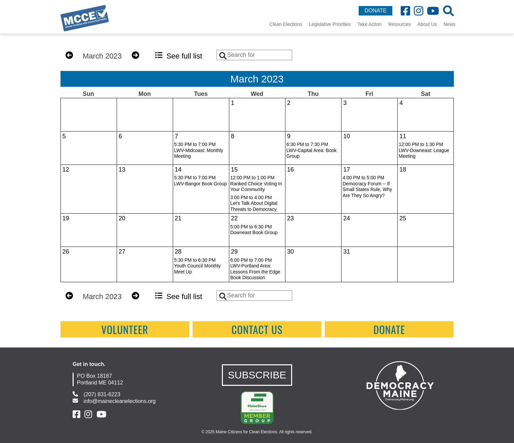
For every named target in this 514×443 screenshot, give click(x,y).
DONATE (375, 10)
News (449, 24)
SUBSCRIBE (257, 374)
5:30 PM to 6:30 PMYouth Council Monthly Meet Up (197, 265)
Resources (399, 24)
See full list (178, 56)
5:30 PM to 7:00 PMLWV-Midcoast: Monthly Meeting (198, 150)
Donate (389, 329)
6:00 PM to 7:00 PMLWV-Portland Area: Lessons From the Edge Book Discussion (255, 269)
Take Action (369, 24)
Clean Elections (286, 24)
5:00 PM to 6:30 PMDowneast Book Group (254, 229)
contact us (256, 329)
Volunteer (124, 329)
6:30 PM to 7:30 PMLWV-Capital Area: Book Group (311, 150)
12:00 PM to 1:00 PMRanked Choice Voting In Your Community (256, 183)
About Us (427, 24)
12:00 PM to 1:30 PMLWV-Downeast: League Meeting (424, 150)
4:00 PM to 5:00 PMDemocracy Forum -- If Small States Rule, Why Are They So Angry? (367, 186)
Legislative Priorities (330, 24)
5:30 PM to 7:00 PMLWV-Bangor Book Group (200, 180)
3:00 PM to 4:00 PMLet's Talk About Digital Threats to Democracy (253, 203)
